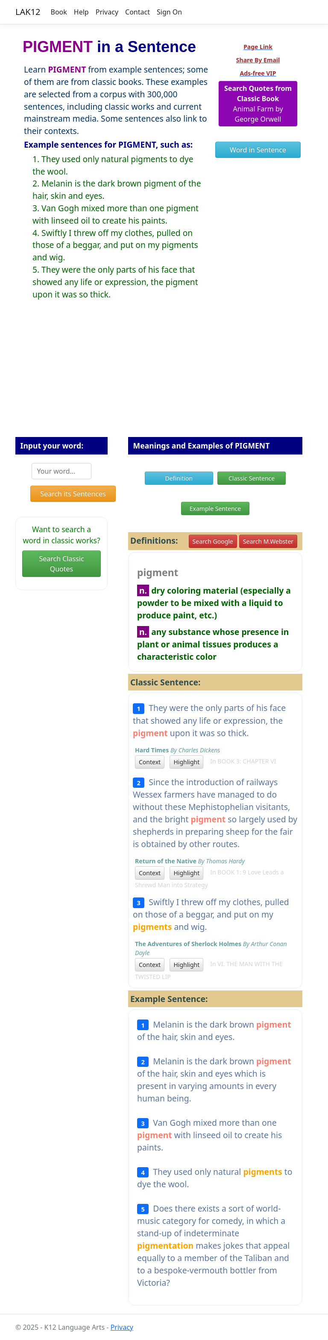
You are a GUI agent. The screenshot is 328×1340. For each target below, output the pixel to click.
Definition (179, 478)
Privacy (107, 12)
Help (81, 12)
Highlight (186, 762)
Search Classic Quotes (61, 564)
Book (59, 12)
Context (150, 762)
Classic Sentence (251, 478)
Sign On (169, 12)
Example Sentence (215, 508)
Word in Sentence (258, 149)
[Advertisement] (164, 375)
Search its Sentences (72, 493)
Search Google (213, 541)
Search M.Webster (268, 541)
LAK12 (28, 11)
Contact (137, 12)
